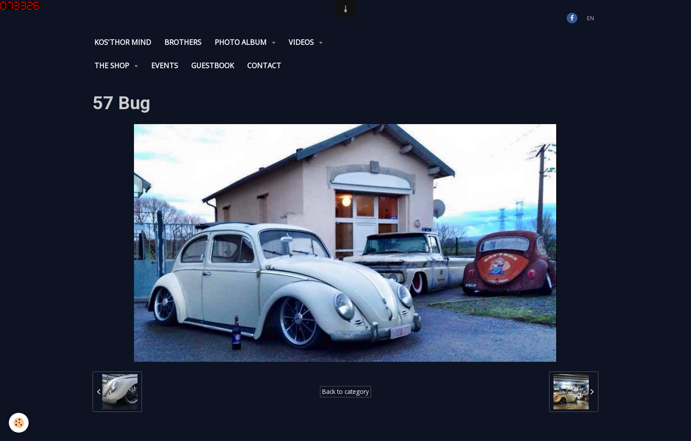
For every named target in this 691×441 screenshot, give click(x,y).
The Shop (112, 65)
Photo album (241, 42)
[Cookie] (19, 423)
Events (164, 65)
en (590, 18)
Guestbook (212, 65)
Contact (264, 65)
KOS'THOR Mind (122, 42)
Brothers (182, 42)
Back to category (345, 391)
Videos (302, 42)
